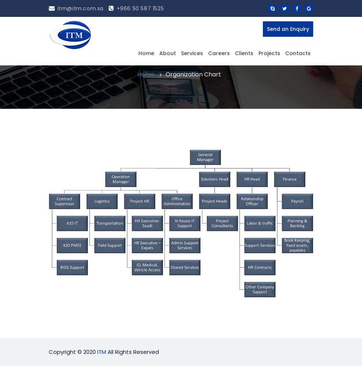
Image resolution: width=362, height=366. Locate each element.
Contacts (298, 53)
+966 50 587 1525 (136, 8)
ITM (101, 352)
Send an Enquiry (288, 29)
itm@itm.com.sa (76, 8)
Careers (219, 53)
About (167, 53)
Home (146, 53)
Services (192, 53)
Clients (244, 53)
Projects (269, 53)
